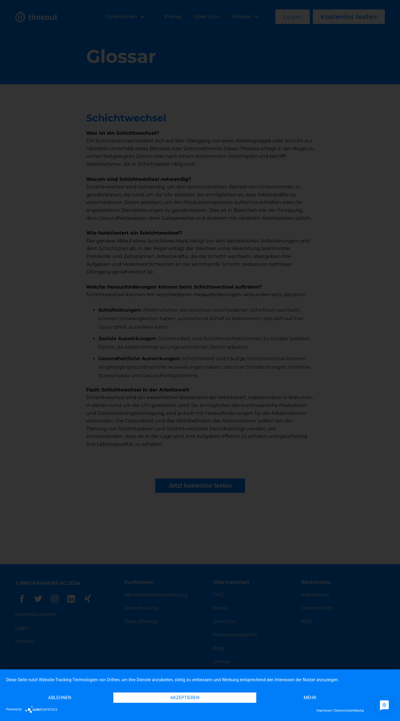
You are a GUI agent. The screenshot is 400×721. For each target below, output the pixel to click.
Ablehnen (59, 697)
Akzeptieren (184, 697)
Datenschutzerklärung (349, 710)
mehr (310, 697)
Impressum (324, 710)
